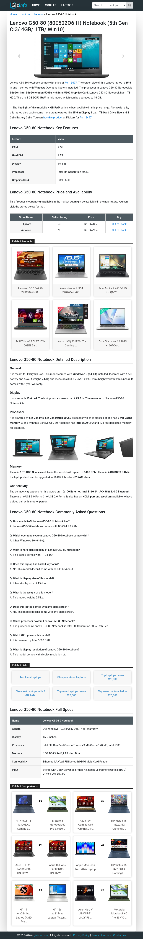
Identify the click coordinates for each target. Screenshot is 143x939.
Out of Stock (119, 224)
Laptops (67, 5)
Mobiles (50, 5)
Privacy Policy (81, 935)
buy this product (53, 117)
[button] (19, 56)
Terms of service (101, 935)
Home (36, 5)
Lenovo (38, 14)
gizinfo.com (41, 935)
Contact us (119, 935)
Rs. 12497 (86, 117)
